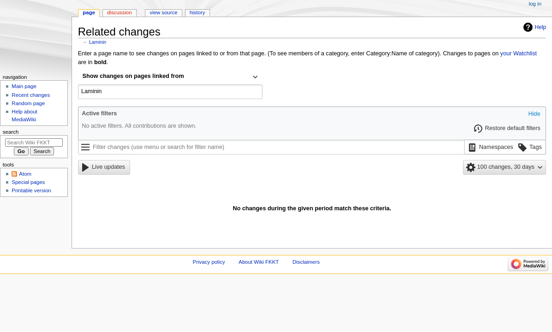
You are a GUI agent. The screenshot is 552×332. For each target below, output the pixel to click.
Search (11, 132)
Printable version (31, 190)
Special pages (28, 182)
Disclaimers (306, 262)
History (197, 12)
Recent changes (31, 95)
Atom (25, 174)
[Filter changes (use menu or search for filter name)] (271, 147)
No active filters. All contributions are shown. (139, 126)
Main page (24, 86)
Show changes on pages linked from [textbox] (133, 76)
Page (89, 12)
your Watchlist (518, 53)
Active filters (99, 113)
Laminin (97, 42)
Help (540, 27)
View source (163, 12)
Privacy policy (209, 262)
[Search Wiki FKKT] (34, 142)
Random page (28, 103)
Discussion (119, 12)
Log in (535, 3)
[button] (534, 114)
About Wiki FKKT (259, 262)
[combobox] (170, 77)
